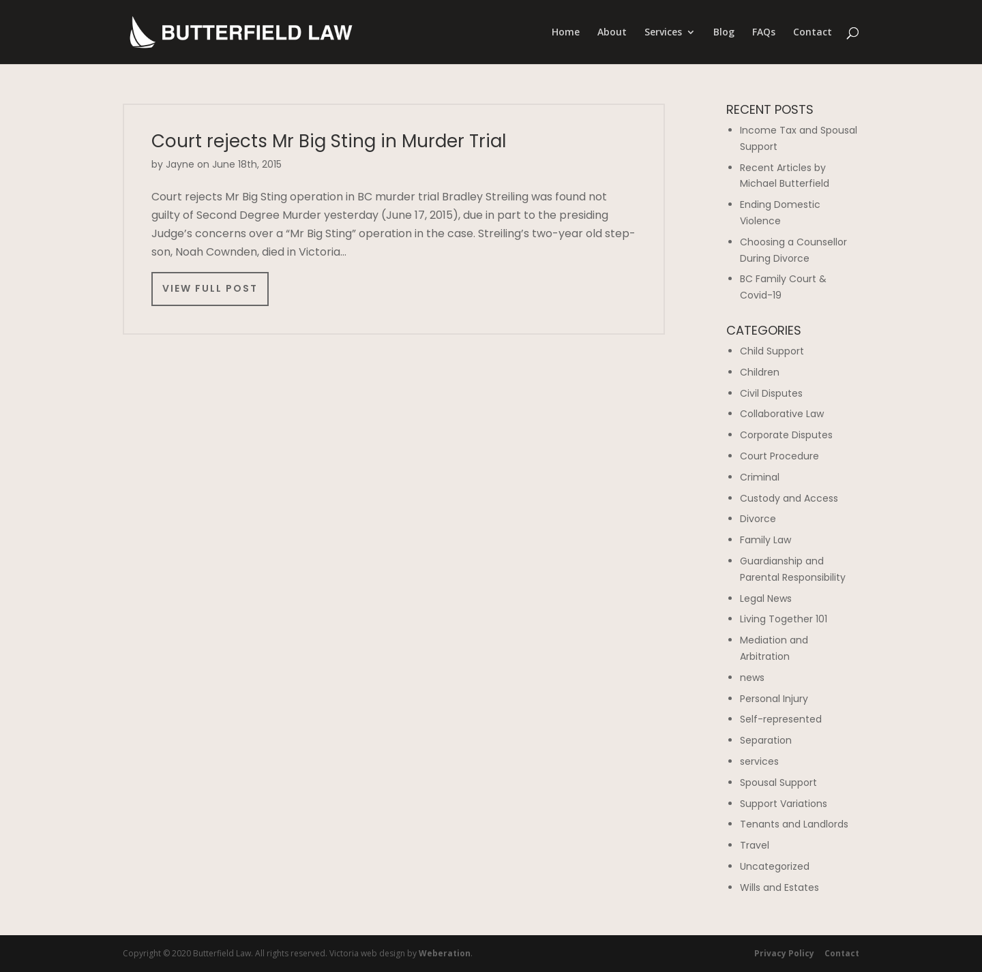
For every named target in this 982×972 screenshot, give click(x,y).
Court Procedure (779, 456)
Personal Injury (774, 698)
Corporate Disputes (786, 435)
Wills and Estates (779, 887)
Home (566, 32)
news (752, 677)
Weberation (445, 953)
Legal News (766, 598)
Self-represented (781, 719)
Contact (812, 32)
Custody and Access (789, 498)
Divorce (758, 519)
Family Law (765, 540)
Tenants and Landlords (794, 824)
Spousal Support (778, 782)
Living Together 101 (783, 619)
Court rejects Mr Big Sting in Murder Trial (328, 141)
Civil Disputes (771, 393)
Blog (723, 32)
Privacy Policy (784, 953)
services (759, 761)
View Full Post (210, 288)
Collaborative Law (782, 414)
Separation (766, 740)
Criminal (759, 477)
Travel (754, 845)
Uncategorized (774, 866)
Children (759, 372)
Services (663, 32)
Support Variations (783, 803)
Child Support (772, 351)
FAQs (763, 32)
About (612, 32)
